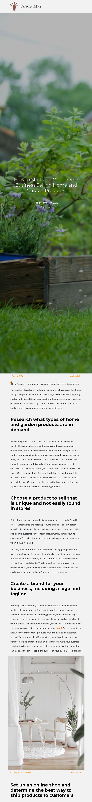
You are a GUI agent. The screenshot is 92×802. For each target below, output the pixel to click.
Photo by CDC (17, 376)
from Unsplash (74, 376)
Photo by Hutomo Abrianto (21, 772)
